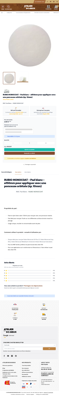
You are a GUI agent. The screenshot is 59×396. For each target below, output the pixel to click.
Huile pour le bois (8, 99)
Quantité (6, 140)
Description (18, 172)
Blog (4, 368)
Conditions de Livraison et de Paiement (10, 376)
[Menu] (2, 6)
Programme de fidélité (8, 370)
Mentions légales (30, 394)
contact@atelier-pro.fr (16, 114)
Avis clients (28, 172)
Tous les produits (26, 365)
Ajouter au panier (30, 149)
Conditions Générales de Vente (18, 394)
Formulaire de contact (47, 375)
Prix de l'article (8, 120)
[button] (29, 164)
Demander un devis (29, 153)
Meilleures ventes (26, 376)
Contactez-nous (39, 1)
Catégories (9, 12)
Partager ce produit (29, 164)
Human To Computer (48, 392)
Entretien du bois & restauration (41, 12)
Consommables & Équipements (23, 12)
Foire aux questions (8, 365)
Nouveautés (25, 374)
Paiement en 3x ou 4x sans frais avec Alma (9, 373)
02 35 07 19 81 (19, 112)
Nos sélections (25, 370)
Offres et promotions (27, 372)
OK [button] (49, 348)
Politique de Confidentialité (42, 394)
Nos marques (25, 368)
